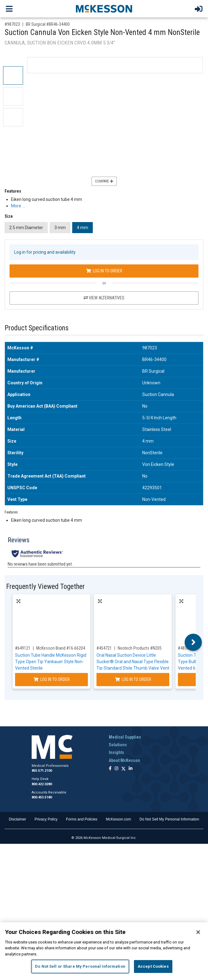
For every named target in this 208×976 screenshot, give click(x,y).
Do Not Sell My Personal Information (169, 819)
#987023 (12, 24)
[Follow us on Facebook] (110, 769)
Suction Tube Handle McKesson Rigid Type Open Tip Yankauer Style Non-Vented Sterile (50, 662)
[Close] (198, 932)
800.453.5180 (42, 797)
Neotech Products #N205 (140, 648)
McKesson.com (118, 819)
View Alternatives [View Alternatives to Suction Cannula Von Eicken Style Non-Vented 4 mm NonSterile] (104, 297)
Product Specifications (37, 328)
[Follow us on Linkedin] (130, 769)
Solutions (118, 744)
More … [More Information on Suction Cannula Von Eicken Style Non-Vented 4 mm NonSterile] (18, 205)
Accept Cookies (153, 966)
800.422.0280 (42, 784)
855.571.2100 (42, 771)
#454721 (104, 648)
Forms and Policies (81, 819)
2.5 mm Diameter (26, 227)
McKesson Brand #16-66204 (60, 648)
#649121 (22, 648)
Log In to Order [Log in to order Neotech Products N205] (133, 679)
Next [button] (193, 642)
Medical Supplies (125, 737)
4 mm (82, 227)
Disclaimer (17, 819)
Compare (104, 181)
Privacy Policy (45, 819)
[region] (104, 949)
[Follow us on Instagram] (116, 769)
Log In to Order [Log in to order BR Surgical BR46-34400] (104, 270)
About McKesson (124, 760)
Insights (116, 752)
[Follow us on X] (123, 769)
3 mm (60, 227)
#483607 (185, 648)
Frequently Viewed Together (45, 586)
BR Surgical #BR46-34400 (48, 24)
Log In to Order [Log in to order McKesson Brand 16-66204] (51, 679)
